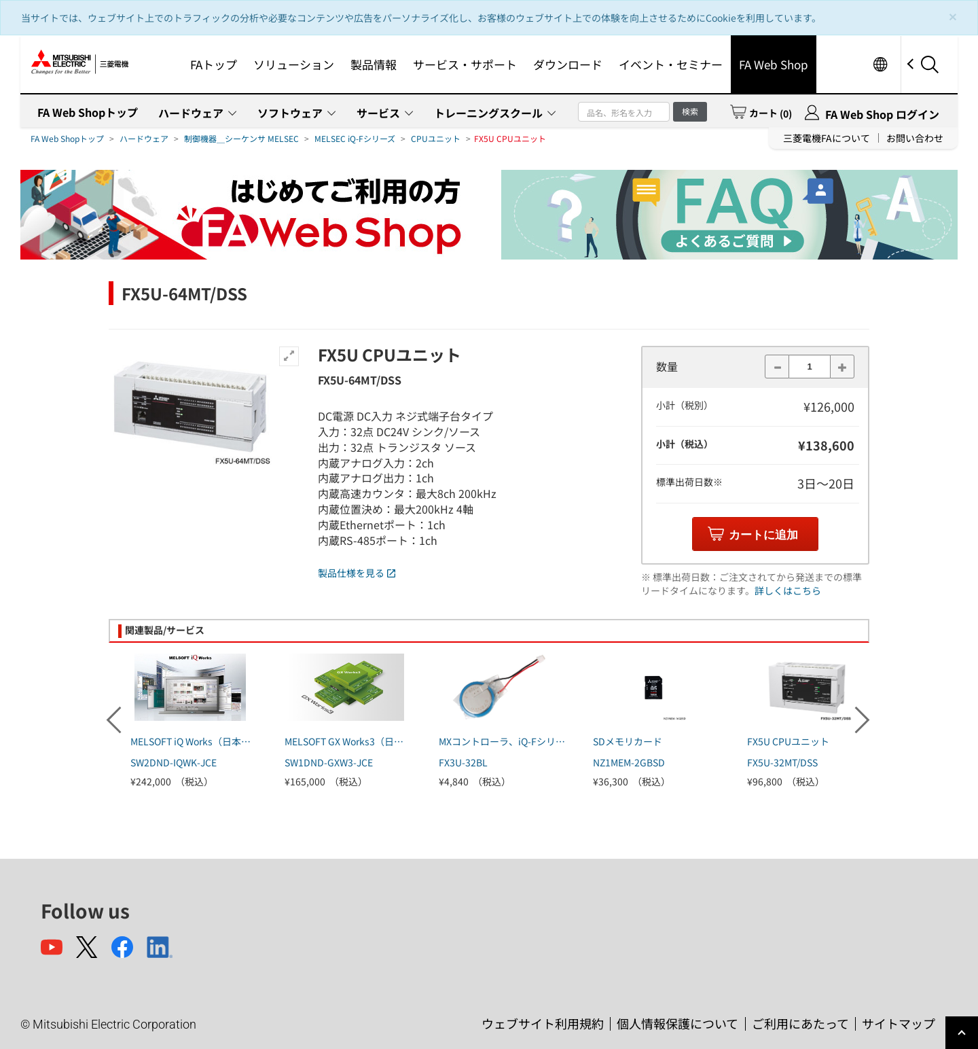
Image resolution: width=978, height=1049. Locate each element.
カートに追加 (763, 535)
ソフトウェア (290, 113)
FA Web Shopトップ (87, 112)
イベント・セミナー (671, 64)
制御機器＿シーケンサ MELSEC (241, 138)
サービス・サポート (465, 64)
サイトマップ (898, 1023)
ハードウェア (190, 113)
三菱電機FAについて (826, 138)
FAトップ (213, 64)
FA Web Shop (773, 64)
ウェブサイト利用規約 (543, 1023)
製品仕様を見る (356, 573)
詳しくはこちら (788, 590)
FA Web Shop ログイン (882, 114)
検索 (690, 111)
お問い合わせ (914, 138)
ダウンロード (567, 64)
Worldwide (880, 64)
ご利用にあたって (800, 1023)
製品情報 (373, 64)
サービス (378, 113)
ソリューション (293, 64)
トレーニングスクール (488, 113)
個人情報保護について (677, 1023)
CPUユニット (435, 138)
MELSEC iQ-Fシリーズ (354, 138)
